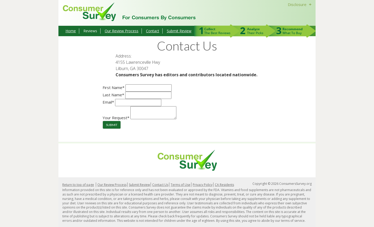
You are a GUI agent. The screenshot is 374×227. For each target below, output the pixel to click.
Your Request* (116, 117)
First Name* (113, 87)
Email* (108, 102)
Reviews (90, 30)
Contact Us (160, 184)
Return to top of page (78, 184)
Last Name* (113, 94)
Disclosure (300, 4)
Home (70, 30)
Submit (111, 125)
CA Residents (224, 184)
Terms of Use (180, 184)
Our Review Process (121, 30)
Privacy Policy (202, 184)
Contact (152, 30)
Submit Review (179, 30)
